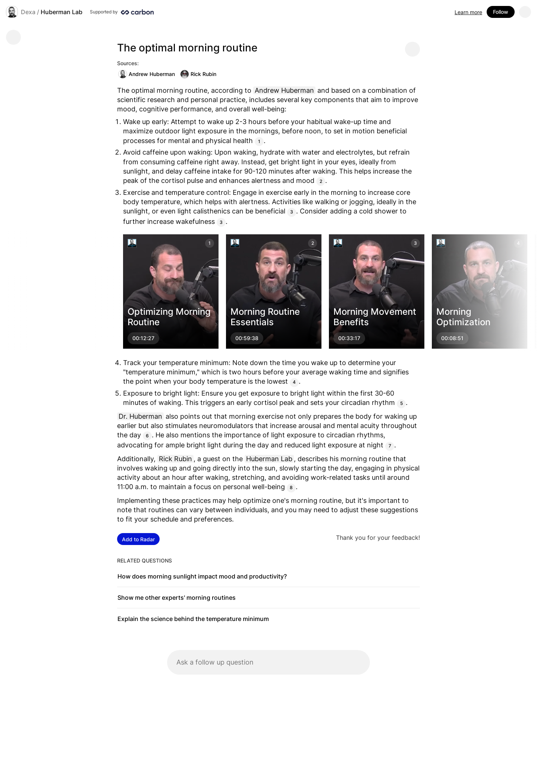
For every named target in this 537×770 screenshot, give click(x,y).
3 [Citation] (291, 212)
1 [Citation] (259, 141)
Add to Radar (138, 539)
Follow (500, 12)
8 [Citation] (291, 487)
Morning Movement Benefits (374, 317)
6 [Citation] (147, 435)
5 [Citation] (401, 403)
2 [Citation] (321, 181)
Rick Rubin (198, 74)
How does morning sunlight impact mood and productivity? (202, 576)
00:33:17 (349, 338)
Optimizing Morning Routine (169, 317)
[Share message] (412, 49)
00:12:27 (143, 338)
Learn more (468, 12)
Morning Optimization (463, 317)
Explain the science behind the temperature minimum (193, 618)
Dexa (28, 12)
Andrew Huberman (146, 74)
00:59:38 (246, 338)
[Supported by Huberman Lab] (122, 12)
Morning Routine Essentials (265, 317)
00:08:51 (452, 338)
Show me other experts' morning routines (176, 597)
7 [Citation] (390, 446)
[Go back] (13, 37)
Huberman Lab (61, 12)
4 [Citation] (294, 382)
